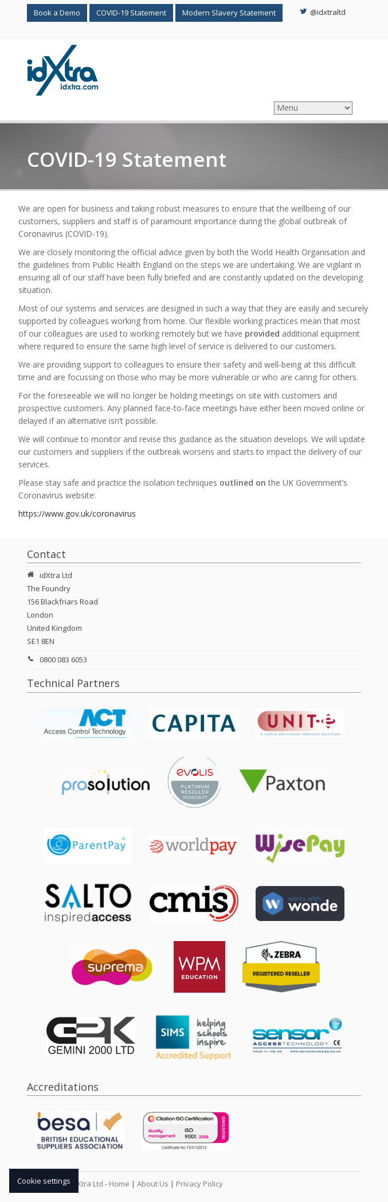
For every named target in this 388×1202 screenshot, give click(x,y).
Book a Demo (57, 12)
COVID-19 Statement (131, 12)
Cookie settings (43, 1181)
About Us (152, 1183)
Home (119, 1183)
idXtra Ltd (86, 1183)
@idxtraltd (323, 12)
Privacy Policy (199, 1183)
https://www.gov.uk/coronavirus (77, 513)
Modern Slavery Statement (229, 12)
